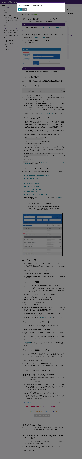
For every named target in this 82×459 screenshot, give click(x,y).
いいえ (24, 9)
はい (20, 9)
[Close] (64, 2)
